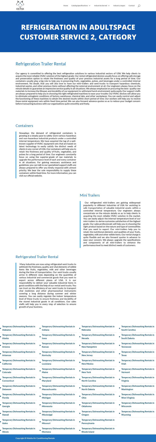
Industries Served (100, 6)
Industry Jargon (119, 6)
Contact (132, 6)
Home (65, 6)
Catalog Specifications (79, 6)
